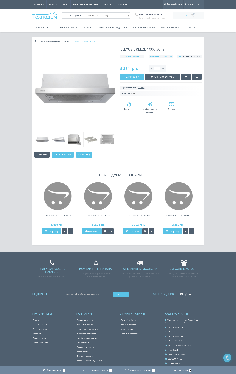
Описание (42, 154)
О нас (65, 4)
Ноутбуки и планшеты (171, 27)
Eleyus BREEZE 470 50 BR (178, 215)
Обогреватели (83, 342)
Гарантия (39, 4)
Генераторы (87, 27)
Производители (40, 338)
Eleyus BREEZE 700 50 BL (98, 215)
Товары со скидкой (41, 342)
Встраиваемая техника (143, 27)
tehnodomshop (172, 350)
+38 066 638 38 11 (174, 332)
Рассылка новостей (129, 333)
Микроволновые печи (86, 333)
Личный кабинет (128, 320)
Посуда (191, 27)
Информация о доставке (85, 4)
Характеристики (62, 154)
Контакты (123, 4)
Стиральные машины (86, 347)
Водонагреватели (68, 27)
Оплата (53, 4)
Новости (108, 4)
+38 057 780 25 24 (174, 327)
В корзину (51, 231)
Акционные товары (44, 27)
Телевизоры (82, 351)
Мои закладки (127, 329)
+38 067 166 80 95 (174, 336)
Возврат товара (40, 329)
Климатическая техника (87, 329)
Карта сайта (38, 333)
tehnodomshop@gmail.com (178, 345)
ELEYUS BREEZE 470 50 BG (138, 215)
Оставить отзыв (191, 56)
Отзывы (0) (84, 154)
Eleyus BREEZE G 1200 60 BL (57, 215)
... (200, 27)
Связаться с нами (41, 324)
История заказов (128, 324)
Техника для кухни (85, 356)
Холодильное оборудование (112, 27)
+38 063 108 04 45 (174, 341)
